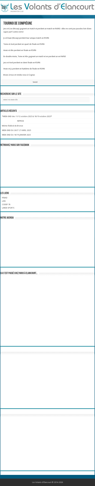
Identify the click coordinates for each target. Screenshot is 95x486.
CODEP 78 (6, 204)
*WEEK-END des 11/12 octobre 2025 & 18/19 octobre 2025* (27, 116)
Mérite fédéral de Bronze (12, 126)
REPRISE (20, 121)
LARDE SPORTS (8, 208)
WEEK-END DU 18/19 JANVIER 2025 (16, 135)
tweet (35, 82)
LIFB (4, 201)
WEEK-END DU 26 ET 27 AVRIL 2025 (16, 130)
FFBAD (4, 198)
